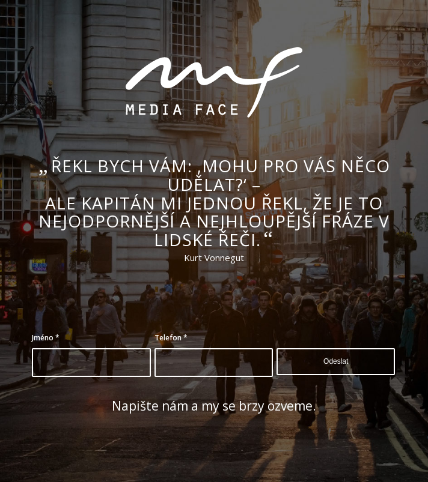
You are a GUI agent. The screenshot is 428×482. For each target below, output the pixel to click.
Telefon (171, 338)
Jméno (46, 338)
